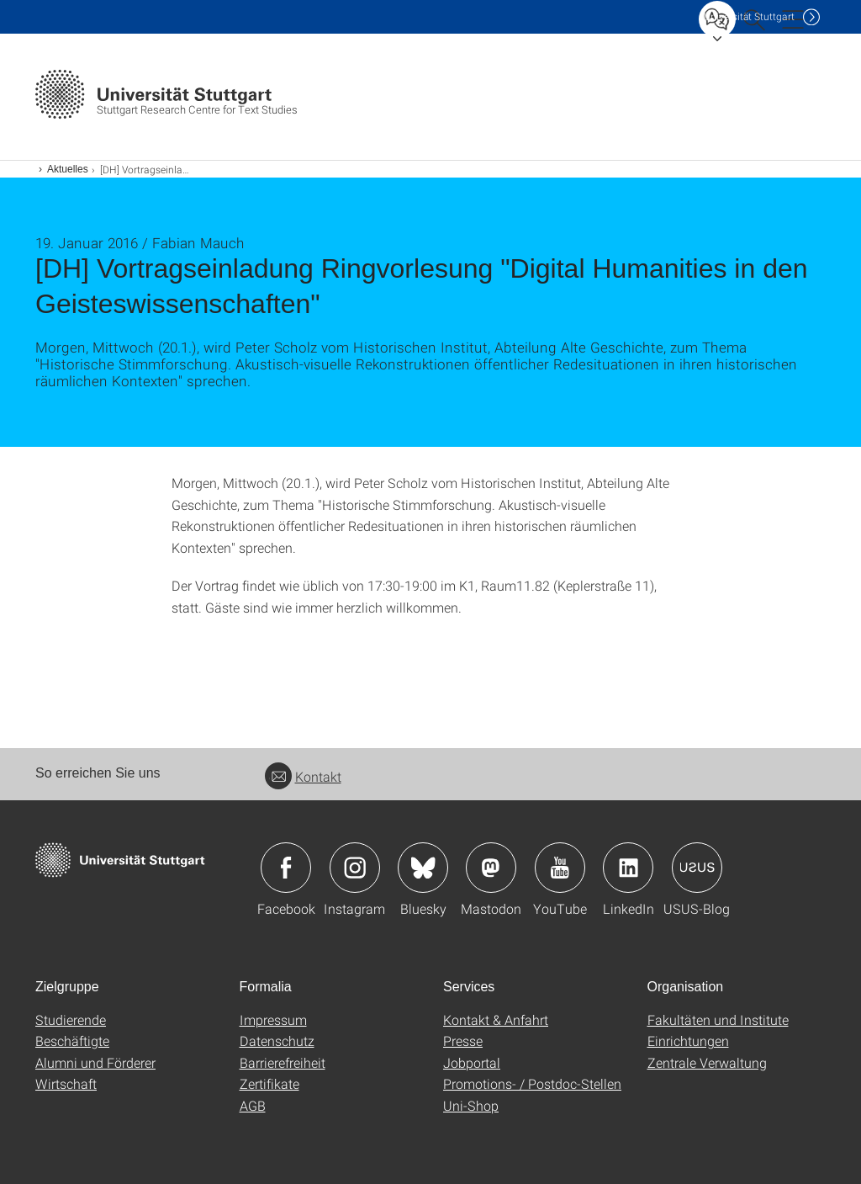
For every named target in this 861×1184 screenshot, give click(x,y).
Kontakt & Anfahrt (495, 1019)
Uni (749, 16)
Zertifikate (269, 1083)
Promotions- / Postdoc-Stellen (532, 1083)
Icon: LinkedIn (628, 867)
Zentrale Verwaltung (707, 1062)
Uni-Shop (471, 1105)
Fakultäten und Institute (718, 1019)
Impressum (273, 1019)
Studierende (70, 1019)
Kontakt (303, 776)
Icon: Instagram (355, 867)
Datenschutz (277, 1040)
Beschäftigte (72, 1040)
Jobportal (471, 1062)
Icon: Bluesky (423, 867)
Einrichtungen (688, 1040)
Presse (463, 1040)
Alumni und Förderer (95, 1062)
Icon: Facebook (286, 867)
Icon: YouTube (560, 867)
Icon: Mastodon (491, 867)
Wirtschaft (66, 1083)
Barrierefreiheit (282, 1062)
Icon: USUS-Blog (697, 867)
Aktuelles (67, 169)
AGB (253, 1105)
